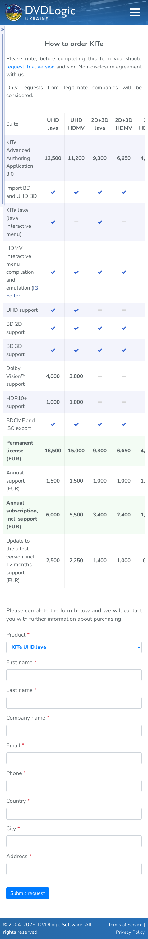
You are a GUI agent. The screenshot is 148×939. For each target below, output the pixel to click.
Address (19, 856)
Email (15, 745)
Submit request (27, 893)
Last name (21, 690)
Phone (16, 773)
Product (18, 634)
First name (21, 662)
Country (18, 801)
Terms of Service (125, 925)
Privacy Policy (130, 932)
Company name (27, 718)
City (13, 828)
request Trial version (30, 66)
